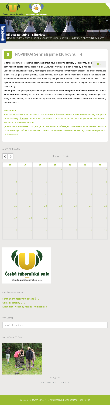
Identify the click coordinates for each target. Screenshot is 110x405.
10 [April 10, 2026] (75, 181)
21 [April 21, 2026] (30, 205)
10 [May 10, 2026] (105, 229)
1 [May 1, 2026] (76, 217)
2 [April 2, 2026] (61, 169)
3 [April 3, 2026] (76, 169)
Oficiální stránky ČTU (13, 302)
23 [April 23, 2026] (60, 205)
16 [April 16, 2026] (60, 193)
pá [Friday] (70, 164)
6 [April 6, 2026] (16, 181)
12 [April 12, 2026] (105, 181)
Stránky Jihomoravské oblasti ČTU (20, 298)
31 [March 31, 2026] (30, 169)
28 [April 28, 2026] (30, 217)
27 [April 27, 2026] (15, 217)
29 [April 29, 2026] (45, 217)
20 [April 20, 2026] (15, 205)
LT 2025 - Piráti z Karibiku (56, 382)
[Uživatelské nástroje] (99, 64)
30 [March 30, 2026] (15, 169)
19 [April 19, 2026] (105, 193)
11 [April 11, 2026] (90, 181)
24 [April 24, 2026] (75, 205)
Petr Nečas (84, 399)
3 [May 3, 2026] (106, 217)
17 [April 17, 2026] (75, 193)
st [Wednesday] (40, 164)
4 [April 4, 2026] (91, 169)
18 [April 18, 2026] (90, 193)
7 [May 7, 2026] (61, 229)
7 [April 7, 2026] (31, 181)
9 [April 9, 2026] (61, 181)
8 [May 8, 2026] (76, 229)
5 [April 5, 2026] (106, 169)
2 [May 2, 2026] (91, 217)
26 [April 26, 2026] (105, 205)
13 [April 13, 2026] (15, 193)
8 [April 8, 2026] (46, 181)
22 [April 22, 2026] (45, 205)
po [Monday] (10, 164)
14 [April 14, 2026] (30, 193)
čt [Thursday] (55, 164)
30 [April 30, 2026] (60, 217)
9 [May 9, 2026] (91, 229)
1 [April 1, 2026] (46, 169)
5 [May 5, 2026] (31, 229)
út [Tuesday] (25, 164)
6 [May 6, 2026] (46, 229)
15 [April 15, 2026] (45, 193)
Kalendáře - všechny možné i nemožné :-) (24, 306)
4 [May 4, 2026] (16, 229)
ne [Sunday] (100, 164)
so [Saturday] (85, 164)
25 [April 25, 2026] (90, 205)
